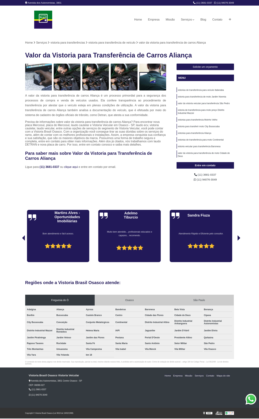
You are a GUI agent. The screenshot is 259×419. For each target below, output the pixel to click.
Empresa (153, 19)
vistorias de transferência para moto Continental (201, 141)
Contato (217, 19)
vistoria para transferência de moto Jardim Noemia (202, 97)
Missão (170, 19)
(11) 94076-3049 (224, 2)
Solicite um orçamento (205, 67)
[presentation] (18, 252)
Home (138, 19)
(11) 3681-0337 (202, 2)
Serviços (186, 19)
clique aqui (71, 167)
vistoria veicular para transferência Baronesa (199, 148)
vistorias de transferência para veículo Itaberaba (201, 90)
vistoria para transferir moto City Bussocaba (199, 127)
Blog (203, 19)
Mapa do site (223, 376)
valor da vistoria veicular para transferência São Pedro (204, 104)
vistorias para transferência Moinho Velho (197, 121)
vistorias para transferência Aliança (194, 134)
